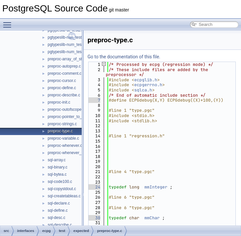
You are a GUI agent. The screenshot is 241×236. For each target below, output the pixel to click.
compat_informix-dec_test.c (72, 207)
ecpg (36, 142)
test (40, 185)
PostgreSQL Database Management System (49, 41)
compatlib (45, 149)
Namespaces (22, 55)
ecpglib (43, 156)
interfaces (35, 134)
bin (29, 106)
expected (50, 192)
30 (94, 218)
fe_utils (33, 120)
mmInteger (155, 187)
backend (34, 98)
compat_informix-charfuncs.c (73, 199)
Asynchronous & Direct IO (33, 48)
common (34, 113)
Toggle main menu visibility (8, 22)
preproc (44, 178)
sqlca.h (143, 90)
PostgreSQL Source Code (28, 33)
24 (94, 187)
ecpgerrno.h (148, 85)
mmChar (152, 218)
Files (15, 70)
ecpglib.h (145, 80)
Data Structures (24, 62)
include (33, 127)
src (24, 91)
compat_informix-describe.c (72, 214)
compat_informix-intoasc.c (70, 221)
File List (23, 77)
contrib (27, 84)
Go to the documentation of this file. (124, 56)
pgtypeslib (46, 170)
